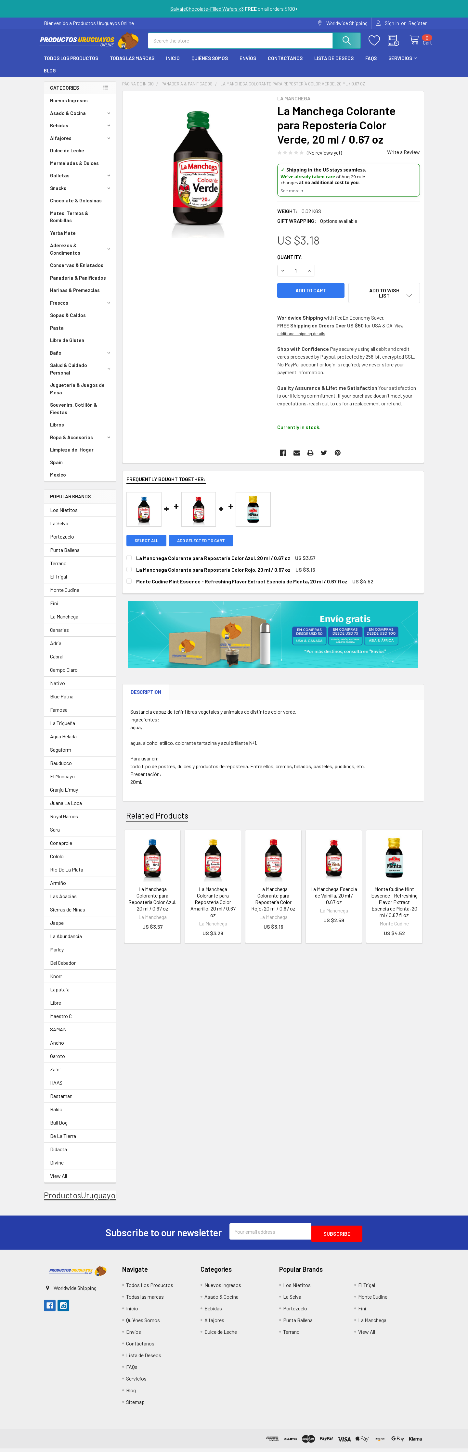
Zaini (55, 1075)
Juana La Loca (66, 809)
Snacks (81, 194)
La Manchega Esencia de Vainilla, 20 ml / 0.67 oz (333, 898)
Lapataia (60, 995)
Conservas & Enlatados (76, 271)
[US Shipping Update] (348, 186)
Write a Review (403, 158)
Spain (56, 468)
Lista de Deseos (334, 64)
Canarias (59, 635)
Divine (57, 1168)
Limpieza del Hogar (72, 455)
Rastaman (61, 1102)
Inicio (173, 64)
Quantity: (290, 263)
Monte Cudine (64, 595)
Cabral (56, 662)
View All (58, 1181)
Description (146, 695)
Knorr (56, 982)
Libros (57, 430)
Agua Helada (63, 742)
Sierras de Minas (67, 915)
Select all (146, 543)
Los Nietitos (64, 516)
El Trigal (58, 582)
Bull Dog (59, 1128)
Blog (50, 76)
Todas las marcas (132, 64)
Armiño (58, 888)
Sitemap (135, 1405)
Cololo (57, 862)
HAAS (56, 1088)
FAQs (371, 64)
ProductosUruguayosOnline (93, 1201)
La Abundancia (66, 942)
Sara (55, 835)
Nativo (57, 689)
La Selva (59, 529)
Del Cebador (63, 968)
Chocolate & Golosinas (76, 206)
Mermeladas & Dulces (74, 169)
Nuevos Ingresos (69, 106)
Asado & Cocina (81, 119)
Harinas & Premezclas (75, 296)
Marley (57, 955)
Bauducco (61, 769)
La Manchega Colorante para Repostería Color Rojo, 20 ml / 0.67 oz (273, 901)
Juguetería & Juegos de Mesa (77, 394)
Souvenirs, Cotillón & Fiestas (73, 414)
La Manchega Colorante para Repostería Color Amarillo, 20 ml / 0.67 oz (213, 905)
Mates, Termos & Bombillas (69, 222)
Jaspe (57, 928)
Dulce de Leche (67, 156)
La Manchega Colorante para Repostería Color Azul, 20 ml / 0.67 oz (152, 901)
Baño (81, 359)
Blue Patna (61, 702)
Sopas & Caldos (68, 321)
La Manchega (64, 622)
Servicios (402, 64)
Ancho (57, 1048)
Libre (55, 1008)
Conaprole (61, 849)
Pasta (57, 334)
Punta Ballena (65, 556)
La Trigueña (62, 729)
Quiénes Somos (209, 64)
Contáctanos (285, 64)
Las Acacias (63, 902)
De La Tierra (63, 1142)
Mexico (58, 480)
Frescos (81, 309)
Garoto (57, 1062)
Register (417, 23)
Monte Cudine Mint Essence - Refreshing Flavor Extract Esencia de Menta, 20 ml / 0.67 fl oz (394, 905)
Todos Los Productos (71, 64)
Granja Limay (64, 795)
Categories (64, 93)
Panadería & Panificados (78, 284)
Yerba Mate (63, 239)
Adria (55, 649)
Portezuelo (62, 542)
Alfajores (81, 144)
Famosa (59, 715)
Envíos (248, 64)
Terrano (58, 569)
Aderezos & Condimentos (81, 254)
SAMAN (58, 1035)
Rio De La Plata (66, 875)
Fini (54, 609)
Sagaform (60, 755)
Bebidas (81, 131)
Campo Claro (64, 675)
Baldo (56, 1115)
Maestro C (61, 1022)
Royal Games (64, 822)
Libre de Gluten (67, 346)
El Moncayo (62, 782)
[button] (77, 1274)
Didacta (58, 1155)
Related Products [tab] (157, 818)
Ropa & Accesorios (81, 443)
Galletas (81, 181)
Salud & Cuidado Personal (81, 374)
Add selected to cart (203, 543)
